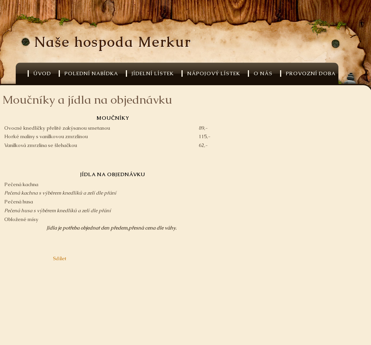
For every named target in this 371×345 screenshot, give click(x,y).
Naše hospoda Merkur (112, 42)
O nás (263, 73)
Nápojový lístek (213, 73)
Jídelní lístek (153, 73)
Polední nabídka (91, 73)
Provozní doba (311, 73)
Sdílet (59, 258)
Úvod (42, 73)
